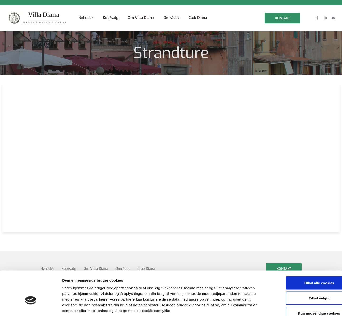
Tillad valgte (302, 270)
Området (171, 17)
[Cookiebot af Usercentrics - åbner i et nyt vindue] (31, 306)
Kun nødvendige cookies (302, 285)
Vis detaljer (246, 307)
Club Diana (198, 17)
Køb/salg (110, 17)
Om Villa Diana (141, 17)
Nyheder (85, 17)
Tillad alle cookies (302, 254)
